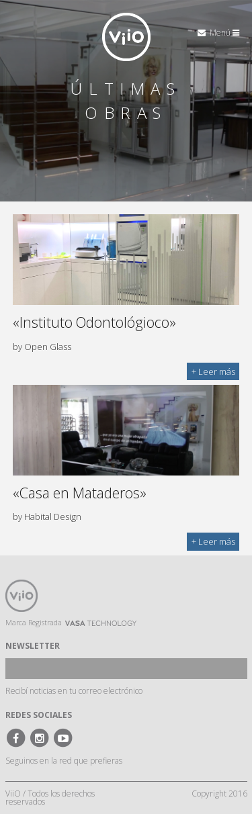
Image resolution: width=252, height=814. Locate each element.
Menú (224, 33)
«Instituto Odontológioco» (94, 322)
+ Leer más (213, 371)
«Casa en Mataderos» (79, 492)
